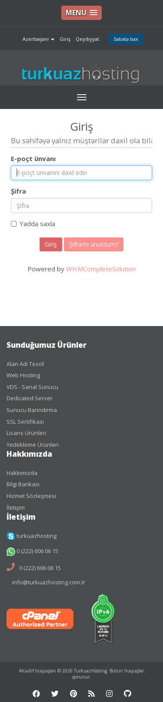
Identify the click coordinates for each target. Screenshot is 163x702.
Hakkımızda (22, 473)
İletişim (16, 507)
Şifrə (18, 191)
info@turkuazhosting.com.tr (48, 582)
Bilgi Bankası (23, 484)
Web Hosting (23, 375)
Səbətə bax (125, 39)
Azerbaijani (38, 39)
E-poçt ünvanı (33, 158)
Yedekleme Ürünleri (33, 444)
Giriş (65, 39)
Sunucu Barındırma (32, 410)
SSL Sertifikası (25, 421)
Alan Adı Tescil (25, 364)
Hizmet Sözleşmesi (31, 496)
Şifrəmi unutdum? (93, 244)
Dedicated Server (30, 398)
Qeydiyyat (87, 39)
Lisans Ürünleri (26, 433)
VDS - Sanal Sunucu (32, 387)
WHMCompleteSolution (101, 268)
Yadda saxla (33, 223)
